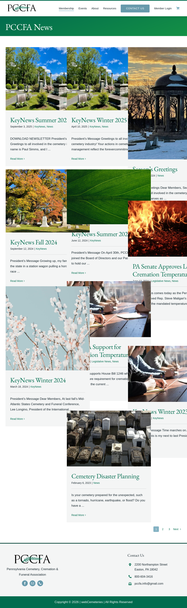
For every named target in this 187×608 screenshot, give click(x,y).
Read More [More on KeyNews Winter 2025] (77, 158)
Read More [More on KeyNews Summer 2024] (77, 272)
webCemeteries (92, 602)
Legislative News (160, 280)
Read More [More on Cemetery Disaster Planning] (77, 515)
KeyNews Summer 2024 (101, 234)
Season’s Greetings (155, 169)
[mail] (32, 583)
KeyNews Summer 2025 (40, 120)
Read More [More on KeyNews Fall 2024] (16, 280)
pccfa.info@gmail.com (149, 583)
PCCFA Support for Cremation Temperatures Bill (106, 350)
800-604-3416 (144, 576)
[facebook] (25, 583)
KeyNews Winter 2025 (99, 120)
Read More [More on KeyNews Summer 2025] (16, 158)
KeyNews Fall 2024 (33, 242)
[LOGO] (21, 6)
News (50, 126)
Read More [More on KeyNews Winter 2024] (16, 418)
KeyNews (40, 126)
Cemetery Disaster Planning (105, 476)
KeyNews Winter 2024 (38, 380)
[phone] (40, 583)
